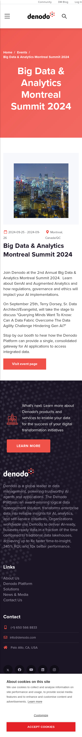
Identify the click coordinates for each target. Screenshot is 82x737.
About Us (11, 578)
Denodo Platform (17, 583)
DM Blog (63, 2)
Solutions (11, 589)
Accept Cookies (40, 726)
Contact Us (12, 600)
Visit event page (24, 363)
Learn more (28, 445)
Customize (41, 715)
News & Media (15, 594)
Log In (78, 2)
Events (22, 52)
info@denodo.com (19, 637)
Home (7, 52)
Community (45, 2)
